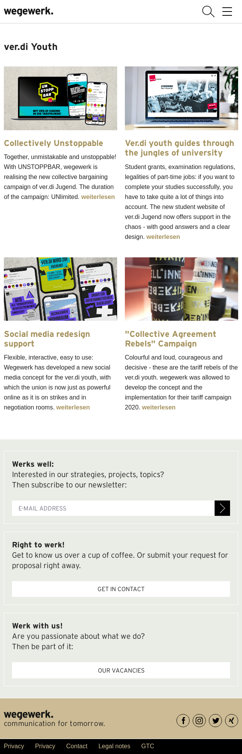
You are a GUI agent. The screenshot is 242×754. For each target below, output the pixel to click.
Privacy (14, 746)
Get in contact (121, 588)
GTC (148, 746)
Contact (76, 746)
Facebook (189, 719)
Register (222, 508)
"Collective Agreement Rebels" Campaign (171, 338)
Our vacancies (121, 670)
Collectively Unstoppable (53, 142)
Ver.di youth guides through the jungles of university (179, 147)
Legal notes (114, 746)
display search (208, 11)
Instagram (205, 719)
